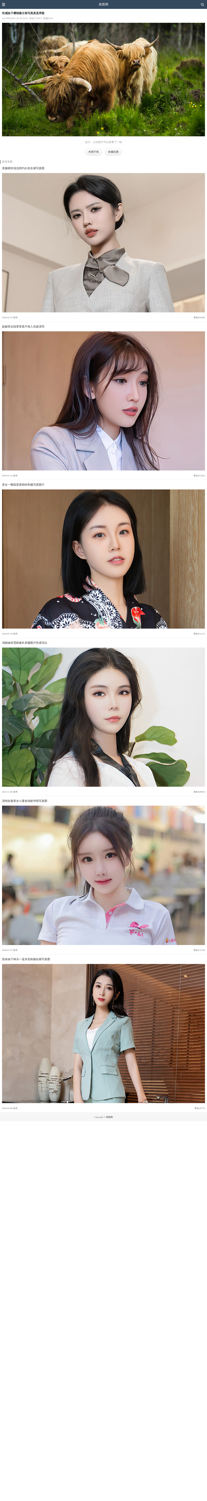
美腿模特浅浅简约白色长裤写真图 (23, 168)
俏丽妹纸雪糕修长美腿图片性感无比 (24, 642)
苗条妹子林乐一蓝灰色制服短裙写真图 (26, 959)
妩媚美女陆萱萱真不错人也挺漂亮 (23, 326)
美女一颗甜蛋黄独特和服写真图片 (23, 484)
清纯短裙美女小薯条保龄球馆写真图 (24, 800)
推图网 (103, 4)
